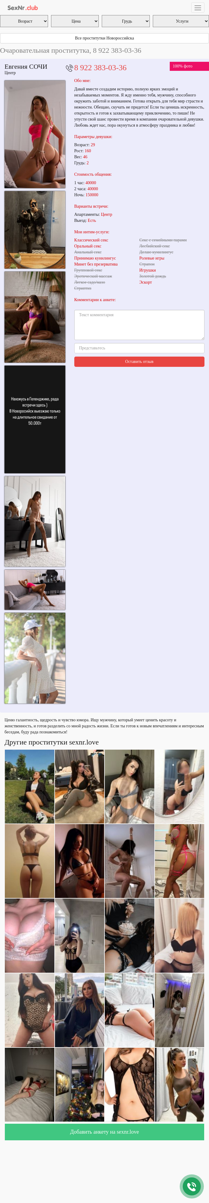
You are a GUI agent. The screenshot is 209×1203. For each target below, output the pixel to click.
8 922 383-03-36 (100, 67)
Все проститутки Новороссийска (104, 38)
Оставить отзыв (139, 361)
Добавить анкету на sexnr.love (104, 1132)
